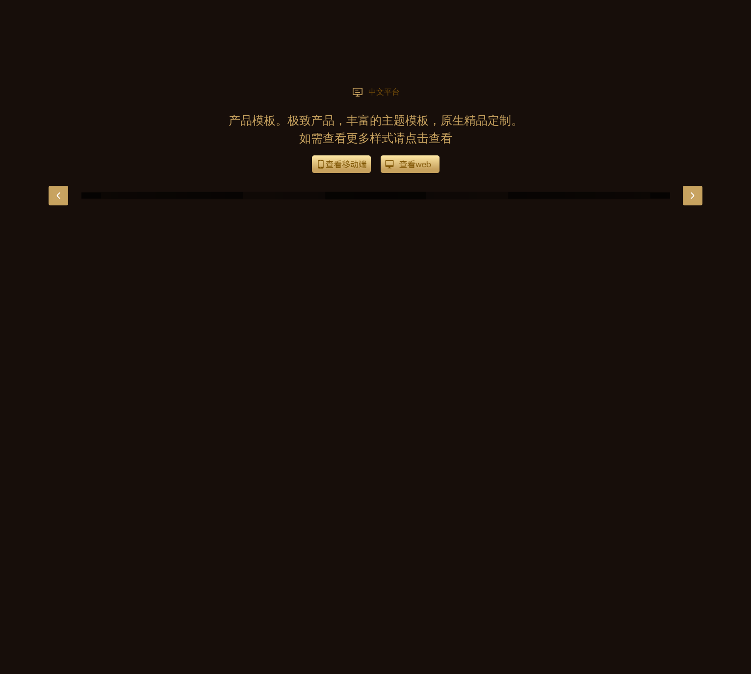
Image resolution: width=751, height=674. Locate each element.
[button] (58, 195)
